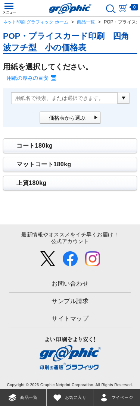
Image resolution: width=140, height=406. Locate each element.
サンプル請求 (70, 301)
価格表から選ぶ (67, 118)
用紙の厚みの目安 (28, 78)
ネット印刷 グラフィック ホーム (35, 22)
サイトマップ (70, 318)
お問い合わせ (70, 283)
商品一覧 (86, 22)
